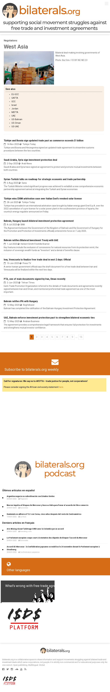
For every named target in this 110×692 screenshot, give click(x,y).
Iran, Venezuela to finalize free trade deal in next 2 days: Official (37, 259)
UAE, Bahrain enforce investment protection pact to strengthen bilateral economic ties (49, 317)
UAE (14, 116)
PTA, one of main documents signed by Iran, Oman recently (34, 278)
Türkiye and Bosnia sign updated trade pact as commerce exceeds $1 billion (43, 140)
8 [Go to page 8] (67, 337)
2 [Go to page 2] (37, 337)
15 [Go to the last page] (81, 337)
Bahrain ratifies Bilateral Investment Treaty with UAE (31, 240)
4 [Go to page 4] (47, 337)
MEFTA (15, 112)
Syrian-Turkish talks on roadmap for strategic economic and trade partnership (44, 179)
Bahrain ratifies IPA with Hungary (21, 301)
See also (10, 89)
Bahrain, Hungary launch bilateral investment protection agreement (39, 220)
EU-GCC (15, 94)
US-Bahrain (17, 119)
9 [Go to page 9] (72, 337)
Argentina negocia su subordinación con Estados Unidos (31, 496)
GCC (14, 101)
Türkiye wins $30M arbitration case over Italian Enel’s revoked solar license (43, 198)
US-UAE (15, 126)
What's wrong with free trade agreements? (36, 586)
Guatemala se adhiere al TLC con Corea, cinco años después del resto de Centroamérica (44, 514)
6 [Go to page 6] (57, 337)
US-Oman (16, 123)
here (61, 387)
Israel (14, 105)
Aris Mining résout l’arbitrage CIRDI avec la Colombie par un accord (35, 529)
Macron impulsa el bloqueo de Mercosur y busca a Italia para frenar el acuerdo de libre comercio (47, 505)
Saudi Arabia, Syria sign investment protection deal (30, 159)
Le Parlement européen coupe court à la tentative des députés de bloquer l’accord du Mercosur (47, 538)
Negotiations (10, 40)
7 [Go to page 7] (62, 337)
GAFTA (15, 98)
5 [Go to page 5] (52, 337)
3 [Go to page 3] (42, 337)
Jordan (15, 108)
